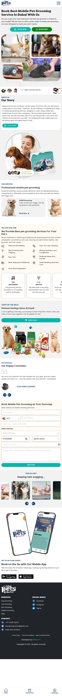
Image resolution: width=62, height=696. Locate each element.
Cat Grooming (6, 604)
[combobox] (31, 433)
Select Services (7, 429)
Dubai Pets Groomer (10, 629)
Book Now (24, 213)
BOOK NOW (20, 29)
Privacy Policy (16, 635)
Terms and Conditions (28, 635)
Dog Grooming (6, 601)
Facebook (38, 601)
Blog (3, 614)
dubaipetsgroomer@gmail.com (14, 626)
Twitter (36, 608)
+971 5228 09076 (10, 622)
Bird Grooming (6, 607)
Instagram (38, 604)
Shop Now (31, 320)
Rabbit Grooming (7, 610)
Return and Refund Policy (43, 635)
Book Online (10, 126)
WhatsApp (42, 29)
